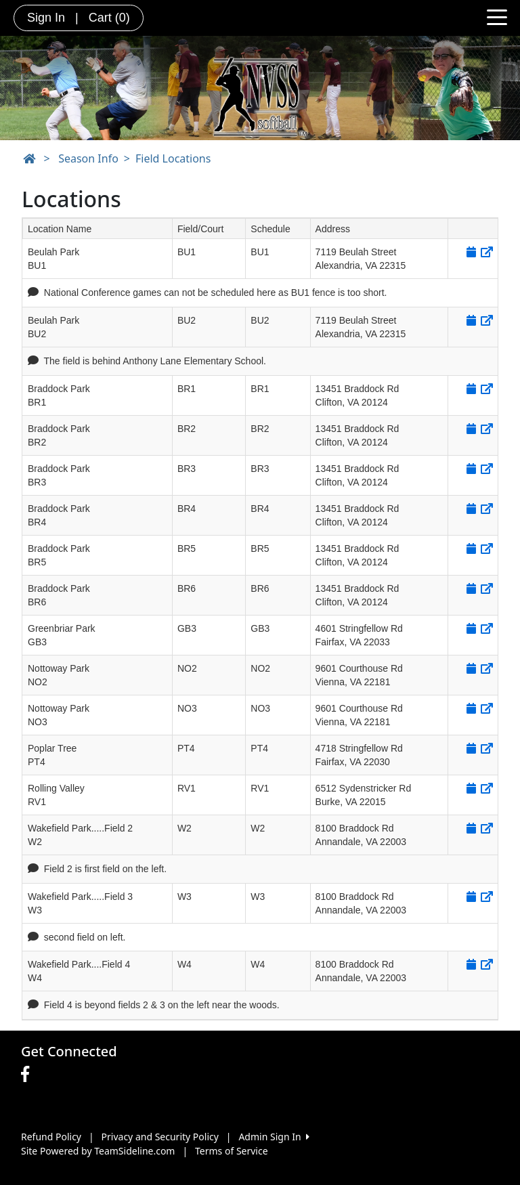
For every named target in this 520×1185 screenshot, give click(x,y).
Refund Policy (51, 1136)
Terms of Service (231, 1150)
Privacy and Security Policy (160, 1136)
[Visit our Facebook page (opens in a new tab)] (28, 1074)
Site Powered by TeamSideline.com (98, 1150)
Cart (109, 17)
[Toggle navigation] (497, 16)
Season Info (88, 158)
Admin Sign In (273, 1136)
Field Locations (173, 158)
